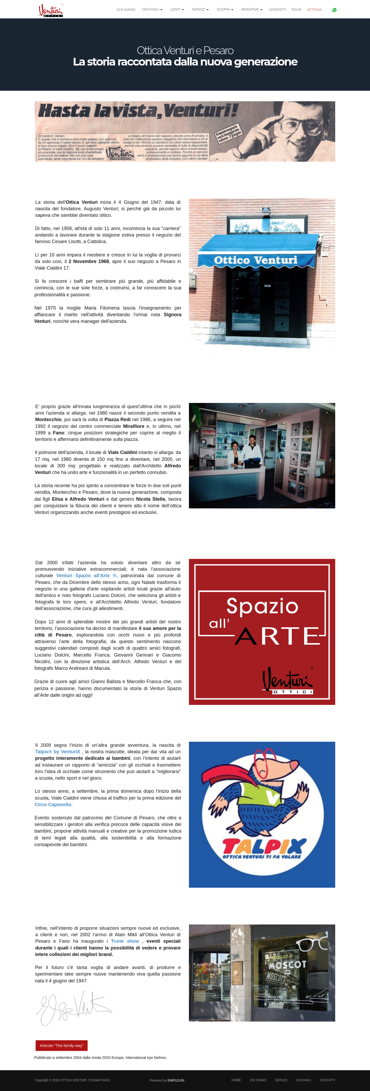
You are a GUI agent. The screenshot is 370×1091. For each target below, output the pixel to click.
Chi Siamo (126, 9)
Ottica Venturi (73, 1080)
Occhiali (303, 1080)
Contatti (277, 9)
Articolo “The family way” (62, 1045)
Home (236, 1080)
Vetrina (314, 9)
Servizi (281, 1080)
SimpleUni (175, 1080)
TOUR (296, 9)
